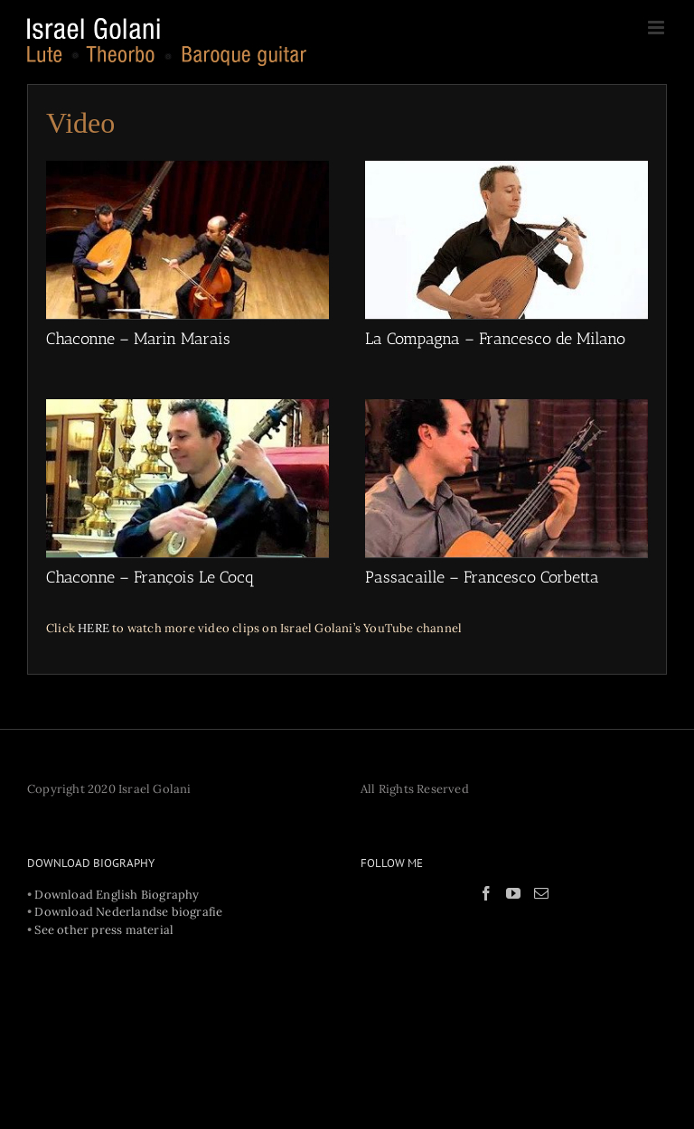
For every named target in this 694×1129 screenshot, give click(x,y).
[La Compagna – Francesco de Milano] (506, 240)
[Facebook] (486, 893)
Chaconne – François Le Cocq (150, 577)
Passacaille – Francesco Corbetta (482, 577)
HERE (93, 628)
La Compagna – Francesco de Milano (495, 339)
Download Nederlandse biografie (128, 911)
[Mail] (541, 893)
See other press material (104, 930)
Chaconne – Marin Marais (138, 339)
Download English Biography (116, 894)
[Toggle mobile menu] (657, 27)
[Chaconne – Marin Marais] (187, 240)
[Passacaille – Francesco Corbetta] (506, 478)
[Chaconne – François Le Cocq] (187, 478)
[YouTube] (513, 893)
